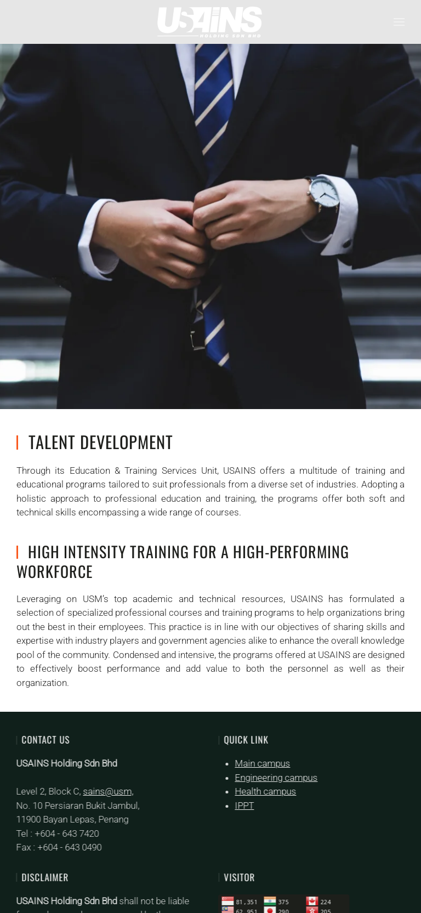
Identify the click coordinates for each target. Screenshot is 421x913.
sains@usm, (107, 791)
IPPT (243, 805)
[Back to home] (210, 22)
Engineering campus (275, 777)
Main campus (261, 763)
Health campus (264, 791)
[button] (399, 22)
